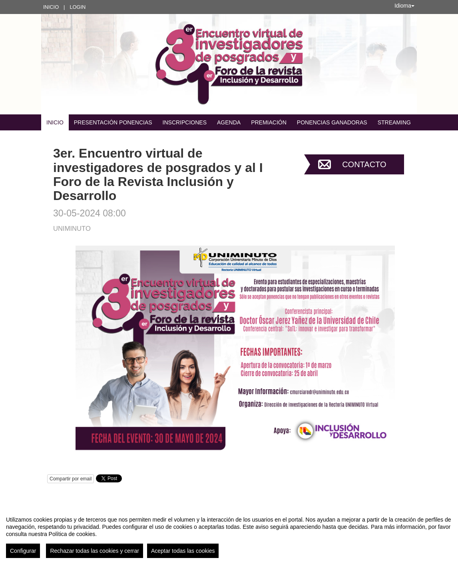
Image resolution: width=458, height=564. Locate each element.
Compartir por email (71, 479)
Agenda (229, 122)
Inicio (51, 7)
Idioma (404, 5)
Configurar (23, 551)
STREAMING (394, 122)
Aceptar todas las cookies (183, 551)
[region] (229, 534)
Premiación (269, 122)
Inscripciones (185, 122)
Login (78, 7)
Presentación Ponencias (113, 122)
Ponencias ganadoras (332, 122)
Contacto (364, 164)
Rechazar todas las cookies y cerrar (94, 551)
